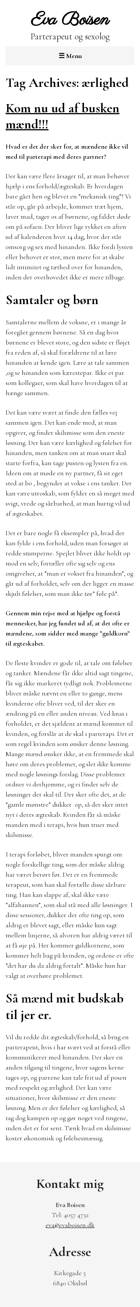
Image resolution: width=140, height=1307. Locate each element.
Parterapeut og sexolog (70, 25)
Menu (70, 56)
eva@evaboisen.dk (70, 1225)
